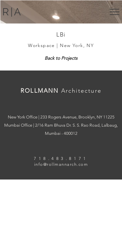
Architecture (81, 90)
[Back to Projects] (61, 58)
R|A (12, 12)
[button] (114, 12)
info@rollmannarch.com (61, 164)
